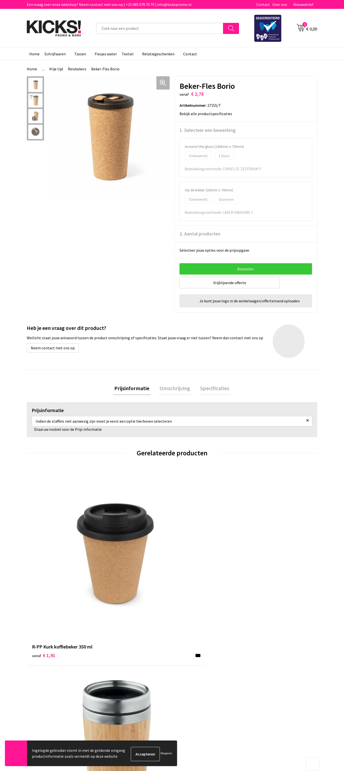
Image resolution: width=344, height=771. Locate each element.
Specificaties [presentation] (211, 389)
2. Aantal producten (200, 234)
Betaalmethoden (192, 650)
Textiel (128, 53)
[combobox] (159, 28)
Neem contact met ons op (53, 347)
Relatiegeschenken (158, 53)
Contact (263, 4)
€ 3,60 (189, 550)
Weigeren (166, 754)
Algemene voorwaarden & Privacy (278, 643)
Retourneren (189, 658)
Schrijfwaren (55, 53)
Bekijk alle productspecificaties (207, 113)
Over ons (279, 4)
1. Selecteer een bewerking (207, 130)
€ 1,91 (43, 550)
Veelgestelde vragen (123, 650)
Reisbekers (77, 68)
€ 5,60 (116, 565)
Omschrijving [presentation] (175, 389)
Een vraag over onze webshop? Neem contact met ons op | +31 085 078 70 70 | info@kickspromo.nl (109, 4)
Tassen (80, 53)
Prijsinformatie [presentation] (134, 389)
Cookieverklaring (264, 650)
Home (34, 53)
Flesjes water (106, 53)
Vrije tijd (56, 68)
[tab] (134, 389)
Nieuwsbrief (303, 4)
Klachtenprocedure (122, 665)
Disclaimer (259, 658)
